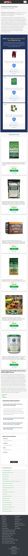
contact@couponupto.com (14, 548)
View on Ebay (14, 173)
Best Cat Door (4, 494)
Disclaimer (14, 553)
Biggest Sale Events (19, 523)
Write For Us (14, 550)
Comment (4, 397)
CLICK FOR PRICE (14, 71)
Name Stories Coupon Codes (8, 538)
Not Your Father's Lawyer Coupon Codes (10, 539)
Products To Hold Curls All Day (7, 485)
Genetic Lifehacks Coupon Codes (8, 533)
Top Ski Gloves (4, 489)
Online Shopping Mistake (20, 525)
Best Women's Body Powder (7, 483)
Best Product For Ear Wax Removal (8, 506)
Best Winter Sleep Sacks (6, 509)
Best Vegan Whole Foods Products (8, 491)
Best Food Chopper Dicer (6, 470)
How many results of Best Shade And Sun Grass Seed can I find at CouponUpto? (12, 405)
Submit (14, 462)
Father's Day (3, 384)
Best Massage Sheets (6, 498)
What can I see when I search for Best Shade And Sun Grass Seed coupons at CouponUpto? (13, 423)
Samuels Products (5, 476)
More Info (14, 170)
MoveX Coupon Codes (6, 536)
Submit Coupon (14, 552)
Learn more (4, 394)
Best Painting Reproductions (7, 502)
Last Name (5, 443)
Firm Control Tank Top (6, 500)
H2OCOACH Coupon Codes (7, 535)
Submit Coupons (18, 519)
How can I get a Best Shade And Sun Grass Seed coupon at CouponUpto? (12, 428)
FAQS (3, 396)
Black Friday (8, 384)
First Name (5, 438)
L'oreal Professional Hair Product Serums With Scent (11, 481)
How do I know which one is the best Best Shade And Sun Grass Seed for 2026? (13, 418)
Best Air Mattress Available (7, 496)
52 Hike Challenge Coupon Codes (8, 530)
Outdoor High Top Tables (6, 504)
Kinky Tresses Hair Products (7, 511)
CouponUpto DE (5, 528)
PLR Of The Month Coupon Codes (8, 543)
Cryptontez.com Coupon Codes (8, 531)
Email (4, 447)
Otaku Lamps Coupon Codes (8, 541)
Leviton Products (5, 474)
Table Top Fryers (5, 479)
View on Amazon (14, 172)
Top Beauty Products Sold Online (8, 487)
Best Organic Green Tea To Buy (7, 472)
